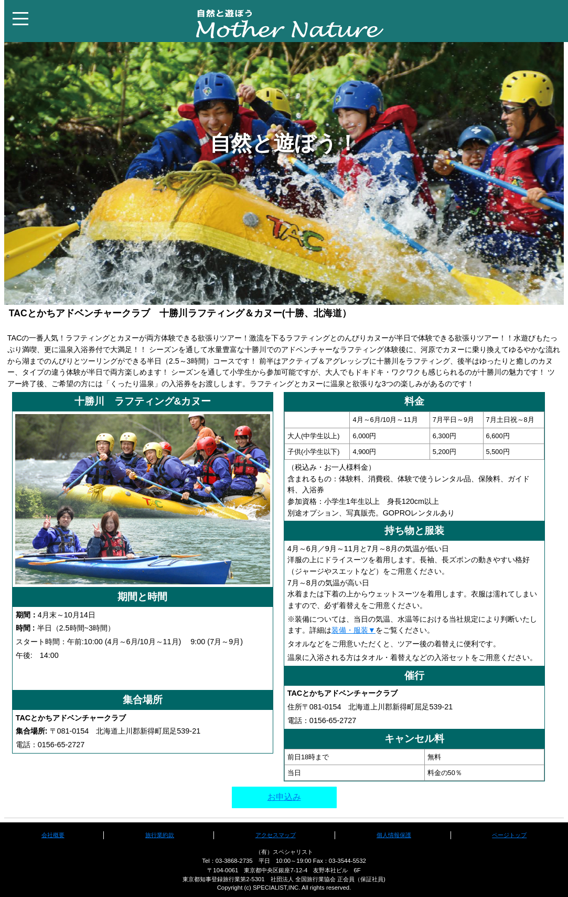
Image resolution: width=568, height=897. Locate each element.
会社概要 (53, 835)
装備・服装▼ (353, 630)
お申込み (284, 796)
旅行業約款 (159, 835)
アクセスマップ (275, 835)
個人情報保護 (394, 835)
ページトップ (509, 835)
